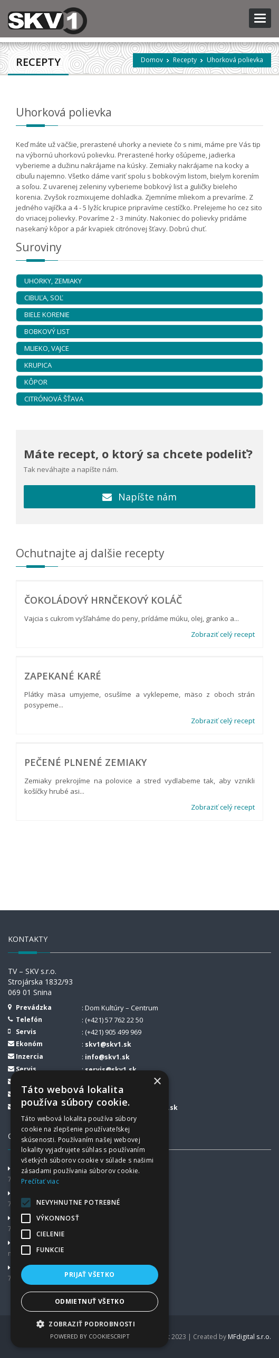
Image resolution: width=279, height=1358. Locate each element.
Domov (152, 59)
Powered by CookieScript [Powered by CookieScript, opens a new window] (90, 1336)
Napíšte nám (139, 496)
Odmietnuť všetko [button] (89, 1301)
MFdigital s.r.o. (249, 1336)
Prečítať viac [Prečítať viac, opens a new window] (40, 1181)
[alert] (90, 1208)
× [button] (157, 1082)
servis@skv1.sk (111, 1069)
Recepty (185, 59)
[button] (89, 1324)
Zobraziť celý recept (223, 634)
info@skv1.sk (107, 1056)
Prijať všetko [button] (89, 1274)
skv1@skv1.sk (108, 1044)
